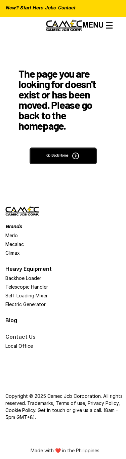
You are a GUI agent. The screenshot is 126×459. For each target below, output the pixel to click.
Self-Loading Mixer (26, 295)
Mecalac (14, 244)
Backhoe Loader (23, 278)
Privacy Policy (103, 403)
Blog (11, 320)
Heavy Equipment (28, 268)
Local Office (19, 346)
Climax (12, 253)
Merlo (11, 235)
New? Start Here (24, 8)
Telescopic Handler (26, 287)
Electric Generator (25, 304)
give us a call (87, 410)
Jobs (50, 8)
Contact (66, 8)
